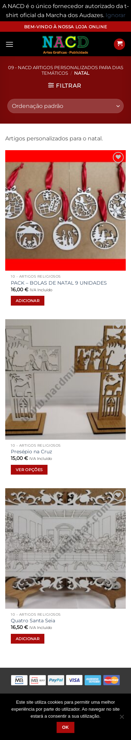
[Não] (121, 718)
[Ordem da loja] (65, 106)
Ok (65, 727)
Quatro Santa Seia (33, 620)
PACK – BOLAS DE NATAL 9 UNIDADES (59, 283)
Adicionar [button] (27, 300)
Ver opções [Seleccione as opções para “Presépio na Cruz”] (29, 469)
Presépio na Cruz (31, 451)
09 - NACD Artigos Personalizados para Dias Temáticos (65, 70)
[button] (9, 44)
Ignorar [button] (115, 15)
